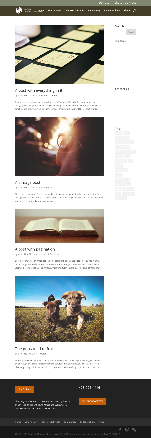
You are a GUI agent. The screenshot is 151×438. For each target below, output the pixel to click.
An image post (27, 182)
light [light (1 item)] (124, 161)
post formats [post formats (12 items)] (121, 170)
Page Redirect (121, 102)
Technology (120, 116)
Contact (130, 3)
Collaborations (112, 10)
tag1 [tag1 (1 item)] (118, 189)
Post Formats (45, 187)
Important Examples (49, 95)
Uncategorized (122, 120)
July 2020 (119, 45)
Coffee (118, 93)
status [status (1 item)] (118, 184)
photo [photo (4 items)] (119, 165)
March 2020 (121, 49)
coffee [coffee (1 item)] (119, 142)
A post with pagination (35, 249)
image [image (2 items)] (127, 156)
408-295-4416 (89, 387)
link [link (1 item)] (130, 161)
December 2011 (123, 76)
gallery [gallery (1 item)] (119, 156)
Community (94, 10)
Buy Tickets (24, 389)
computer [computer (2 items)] (129, 142)
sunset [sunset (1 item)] (127, 184)
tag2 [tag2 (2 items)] (125, 189)
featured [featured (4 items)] (131, 151)
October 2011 (121, 81)
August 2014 (121, 72)
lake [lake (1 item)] (118, 161)
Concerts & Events (74, 10)
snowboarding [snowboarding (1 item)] (122, 179)
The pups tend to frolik (35, 348)
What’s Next (54, 10)
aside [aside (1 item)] (118, 133)
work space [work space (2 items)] (121, 198)
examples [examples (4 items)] (120, 151)
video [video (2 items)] (131, 193)
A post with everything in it (38, 90)
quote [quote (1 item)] (118, 175)
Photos (42, 353)
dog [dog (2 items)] (127, 147)
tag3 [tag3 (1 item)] (131, 189)
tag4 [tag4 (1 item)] (118, 193)
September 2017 (123, 54)
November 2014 (123, 67)
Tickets (117, 3)
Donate (104, 3)
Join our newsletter (92, 401)
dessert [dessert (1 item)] (119, 147)
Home (41, 10)
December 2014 (123, 63)
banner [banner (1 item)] (119, 137)
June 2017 (120, 58)
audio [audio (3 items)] (126, 133)
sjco (20, 95)
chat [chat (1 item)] (127, 137)
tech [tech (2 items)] (125, 193)
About (127, 10)
